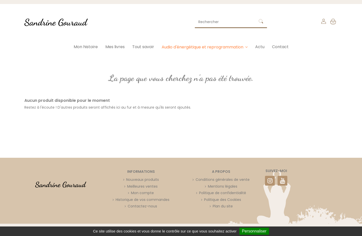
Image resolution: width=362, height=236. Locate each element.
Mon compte (142, 192)
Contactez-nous (142, 206)
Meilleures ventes (142, 186)
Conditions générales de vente (223, 179)
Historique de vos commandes (142, 199)
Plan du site (223, 206)
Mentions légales (222, 186)
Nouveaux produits (142, 179)
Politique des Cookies (222, 199)
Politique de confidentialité (222, 192)
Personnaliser (254, 231)
